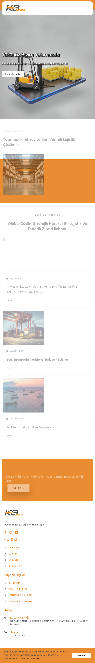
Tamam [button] (81, 655)
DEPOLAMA (14, 547)
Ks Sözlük (14, 583)
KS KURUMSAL (16, 566)
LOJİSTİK (13, 553)
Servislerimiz (12, 74)
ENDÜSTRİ (14, 560)
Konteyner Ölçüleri (20, 595)
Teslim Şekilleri (18, 589)
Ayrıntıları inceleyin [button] (30, 659)
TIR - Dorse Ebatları (20, 601)
